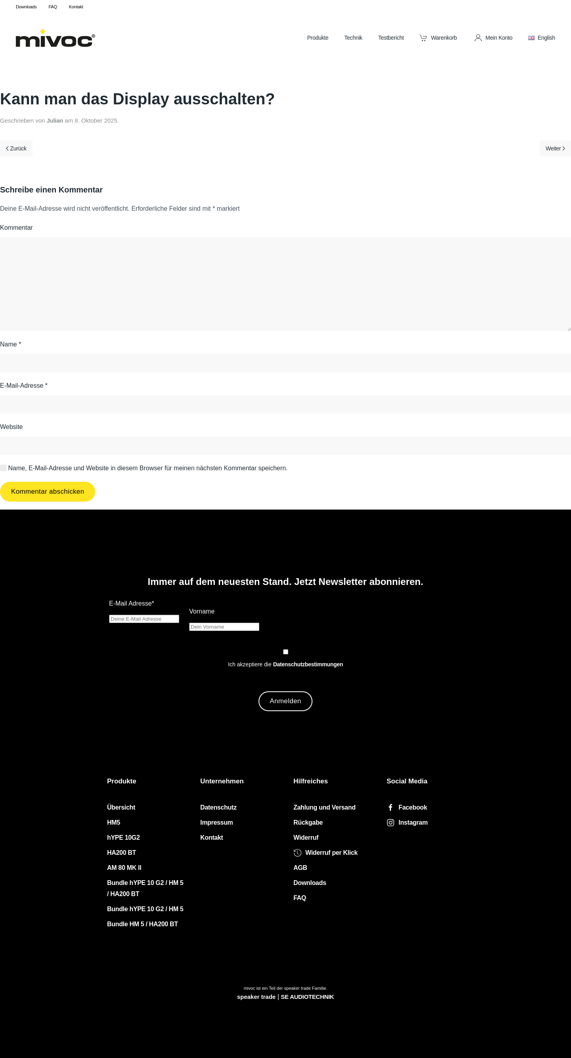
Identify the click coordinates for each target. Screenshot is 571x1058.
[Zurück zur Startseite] (55, 38)
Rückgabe (308, 822)
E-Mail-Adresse (24, 385)
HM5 (113, 822)
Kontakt (76, 6)
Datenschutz (218, 807)
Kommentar (16, 227)
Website (11, 426)
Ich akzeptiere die (285, 664)
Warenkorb (438, 38)
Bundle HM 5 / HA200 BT (142, 924)
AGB (300, 867)
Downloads (26, 6)
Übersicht (121, 807)
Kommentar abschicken (47, 491)
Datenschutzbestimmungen (308, 664)
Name (10, 344)
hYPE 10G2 (123, 837)
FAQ (52, 6)
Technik (353, 38)
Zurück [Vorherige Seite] (16, 148)
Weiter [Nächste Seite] (555, 148)
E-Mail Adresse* (131, 603)
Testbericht (391, 38)
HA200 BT (121, 852)
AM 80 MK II (124, 867)
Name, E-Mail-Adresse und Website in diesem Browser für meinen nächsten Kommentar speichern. (143, 468)
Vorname (202, 611)
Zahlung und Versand (324, 807)
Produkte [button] (317, 38)
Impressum (216, 822)
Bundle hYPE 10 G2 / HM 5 (145, 909)
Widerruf (305, 837)
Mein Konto (493, 38)
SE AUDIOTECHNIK (307, 996)
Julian (55, 120)
